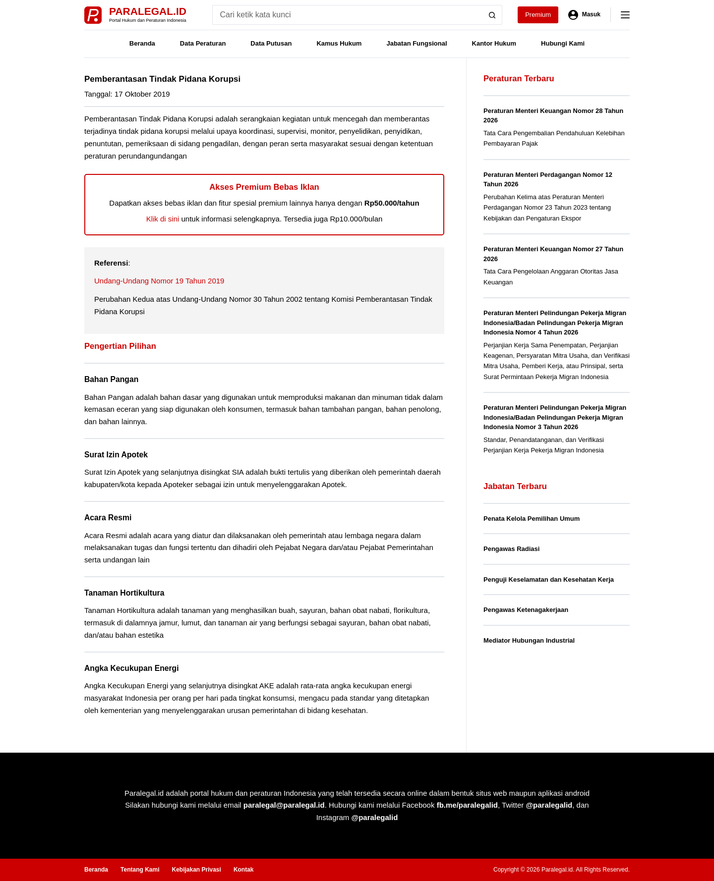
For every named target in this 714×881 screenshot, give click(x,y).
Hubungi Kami (563, 43)
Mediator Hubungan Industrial (529, 640)
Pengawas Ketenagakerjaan (525, 609)
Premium (538, 14)
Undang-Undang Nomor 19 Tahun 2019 (159, 280)
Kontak (244, 869)
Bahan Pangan (111, 379)
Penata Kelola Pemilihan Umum (531, 518)
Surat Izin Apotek (116, 454)
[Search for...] (347, 15)
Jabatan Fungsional (416, 43)
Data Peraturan (203, 43)
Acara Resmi (107, 517)
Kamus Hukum (338, 43)
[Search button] (492, 15)
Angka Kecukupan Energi (131, 668)
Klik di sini (162, 219)
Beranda (142, 43)
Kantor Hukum (494, 43)
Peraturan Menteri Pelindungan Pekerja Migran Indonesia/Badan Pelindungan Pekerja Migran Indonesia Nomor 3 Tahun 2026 (554, 417)
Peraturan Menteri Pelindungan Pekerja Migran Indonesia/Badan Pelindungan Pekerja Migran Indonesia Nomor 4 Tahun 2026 (554, 322)
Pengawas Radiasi (511, 548)
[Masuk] (584, 15)
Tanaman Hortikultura (124, 593)
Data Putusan (271, 43)
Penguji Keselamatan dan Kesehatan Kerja (548, 579)
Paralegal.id (147, 11)
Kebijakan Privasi (196, 869)
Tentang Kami (139, 869)
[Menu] (625, 14)
